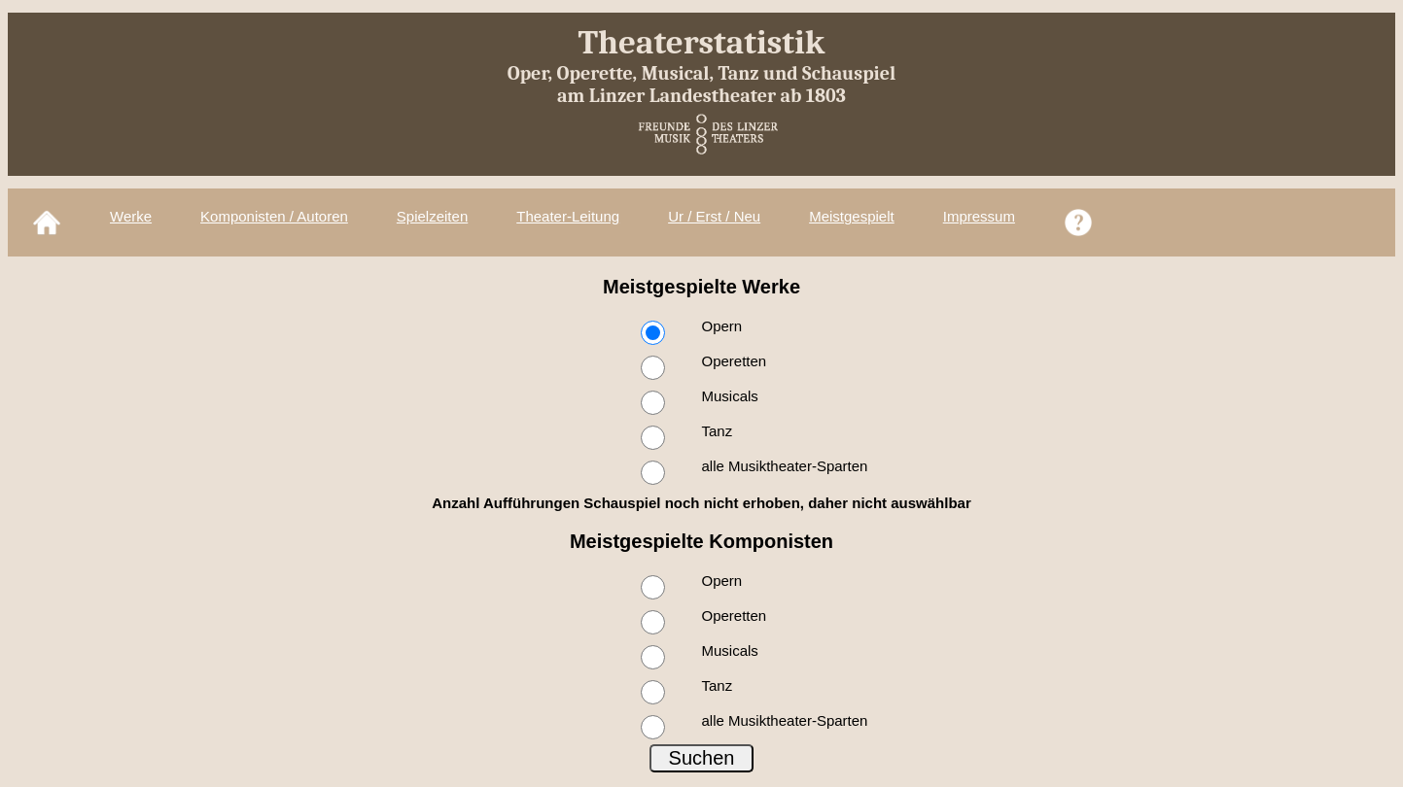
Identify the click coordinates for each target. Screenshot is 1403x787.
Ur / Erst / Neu (714, 216)
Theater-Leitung (567, 216)
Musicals (730, 396)
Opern (722, 326)
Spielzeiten (432, 216)
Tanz (717, 431)
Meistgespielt (851, 216)
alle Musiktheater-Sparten (785, 466)
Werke (131, 216)
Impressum (979, 216)
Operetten (734, 361)
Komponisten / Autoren (274, 216)
